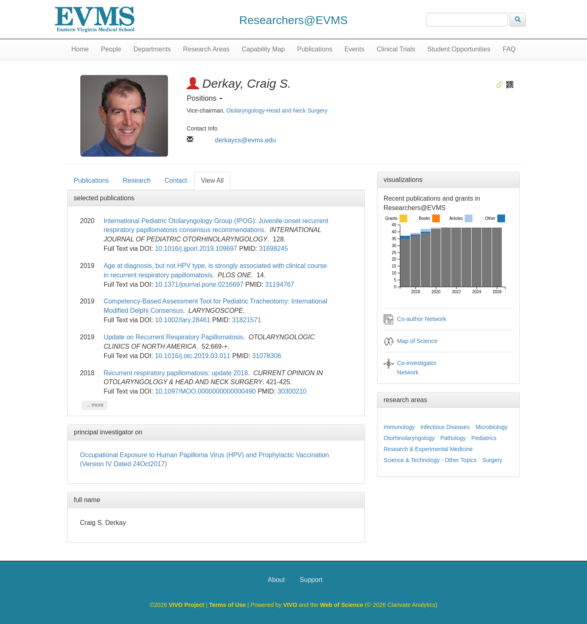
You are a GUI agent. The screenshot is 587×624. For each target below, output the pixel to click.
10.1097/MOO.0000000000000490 (205, 391)
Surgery (492, 460)
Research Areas (206, 49)
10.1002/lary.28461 (182, 319)
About (276, 579)
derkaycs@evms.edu (245, 140)
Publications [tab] (91, 180)
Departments (152, 49)
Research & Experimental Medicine (428, 449)
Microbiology (491, 427)
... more (94, 405)
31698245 (273, 248)
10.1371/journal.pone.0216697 (199, 284)
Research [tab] (136, 180)
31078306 (266, 355)
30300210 (292, 391)
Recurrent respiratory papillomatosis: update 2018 (176, 373)
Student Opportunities (458, 49)
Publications (314, 49)
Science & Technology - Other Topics (430, 460)
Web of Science (341, 605)
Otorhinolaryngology (409, 438)
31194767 (279, 284)
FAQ (509, 49)
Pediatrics (483, 438)
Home (80, 49)
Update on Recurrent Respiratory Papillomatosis (173, 337)
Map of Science (417, 341)
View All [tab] (212, 180)
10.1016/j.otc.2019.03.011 (192, 355)
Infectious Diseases (445, 427)
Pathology (453, 438)
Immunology (399, 427)
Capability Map (263, 49)
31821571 (246, 319)
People (111, 49)
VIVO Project (187, 605)
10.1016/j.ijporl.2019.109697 (196, 248)
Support (311, 579)
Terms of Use (228, 605)
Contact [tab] (176, 180)
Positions (205, 98)
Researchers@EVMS (293, 20)
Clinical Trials (396, 49)
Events (354, 49)
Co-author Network (421, 319)
